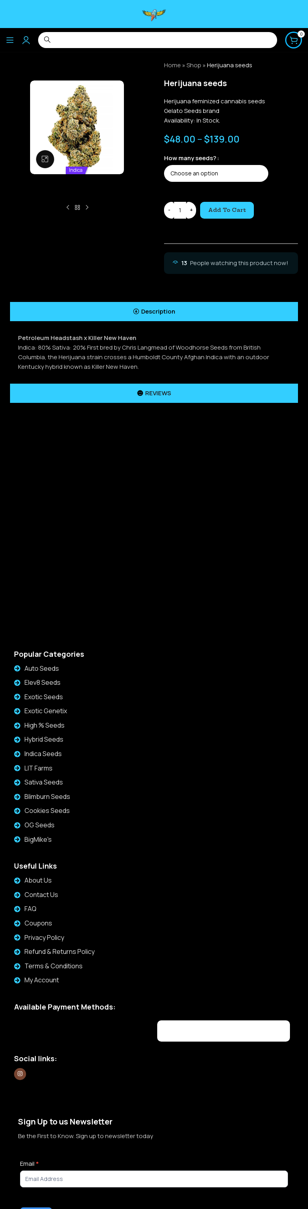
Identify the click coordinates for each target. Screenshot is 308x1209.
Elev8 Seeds (42, 682)
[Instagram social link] (20, 1074)
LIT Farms (38, 768)
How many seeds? (190, 158)
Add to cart (227, 210)
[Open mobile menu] (10, 40)
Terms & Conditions (53, 966)
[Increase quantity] (191, 210)
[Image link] (62, 1030)
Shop (193, 65)
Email (29, 1163)
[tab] (154, 311)
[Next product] (87, 208)
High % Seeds (44, 725)
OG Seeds (39, 825)
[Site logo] (154, 13)
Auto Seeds (41, 668)
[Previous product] (68, 208)
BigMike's (38, 839)
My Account (41, 980)
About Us (38, 880)
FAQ (30, 908)
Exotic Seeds (43, 696)
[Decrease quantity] (169, 210)
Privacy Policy (44, 937)
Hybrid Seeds (43, 739)
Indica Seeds (43, 753)
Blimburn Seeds (47, 796)
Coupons (38, 923)
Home (172, 65)
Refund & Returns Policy (59, 951)
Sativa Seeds (43, 782)
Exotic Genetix (45, 710)
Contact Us (41, 894)
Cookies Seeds (47, 810)
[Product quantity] (180, 210)
